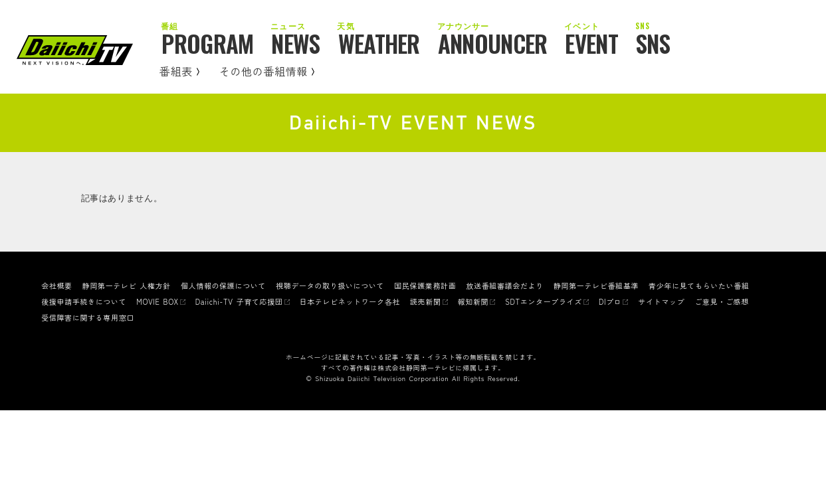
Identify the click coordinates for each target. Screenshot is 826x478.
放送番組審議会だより (505, 285)
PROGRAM (207, 44)
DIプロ (610, 301)
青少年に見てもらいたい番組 (699, 285)
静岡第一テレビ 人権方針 (126, 285)
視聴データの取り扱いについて (330, 285)
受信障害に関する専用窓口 (87, 317)
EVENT (591, 44)
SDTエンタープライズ (543, 301)
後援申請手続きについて (83, 301)
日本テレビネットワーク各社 (350, 301)
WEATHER (379, 44)
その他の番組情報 (266, 71)
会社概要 (56, 285)
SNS (653, 44)
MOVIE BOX (157, 301)
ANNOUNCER (493, 44)
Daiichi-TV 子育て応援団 (239, 301)
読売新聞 (425, 301)
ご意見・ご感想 (721, 301)
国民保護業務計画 (425, 285)
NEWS (295, 44)
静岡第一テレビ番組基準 (596, 285)
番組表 (179, 71)
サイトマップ (661, 301)
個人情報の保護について (223, 285)
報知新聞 (473, 301)
